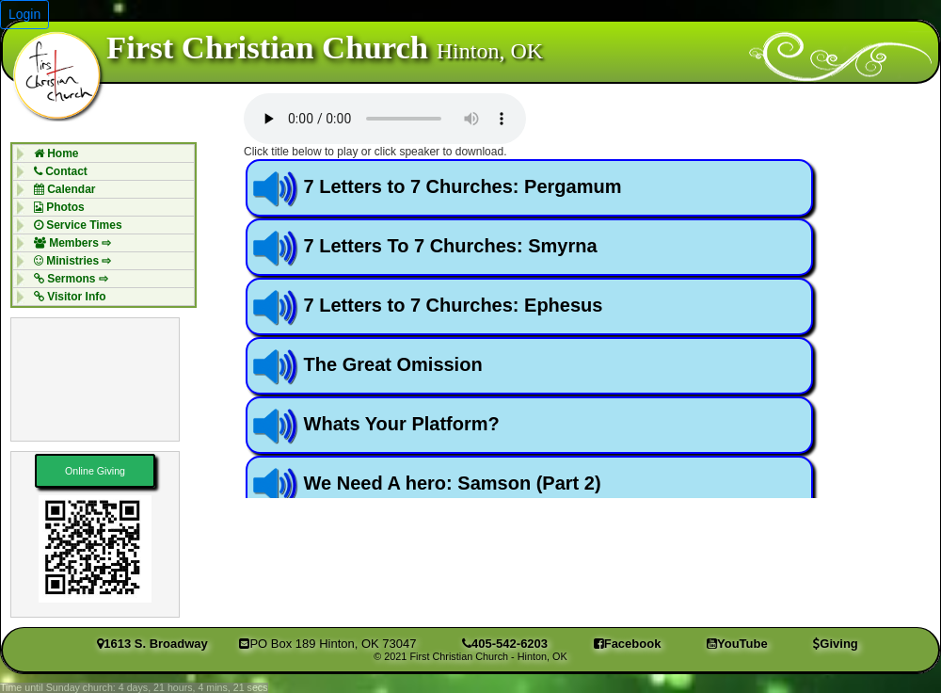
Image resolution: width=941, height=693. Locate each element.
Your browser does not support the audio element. (385, 118)
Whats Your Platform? (402, 423)
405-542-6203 (505, 644)
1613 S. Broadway (152, 644)
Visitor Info (65, 296)
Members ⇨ (67, 243)
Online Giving (95, 470)
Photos (54, 207)
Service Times (73, 225)
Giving (835, 644)
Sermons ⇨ (66, 278)
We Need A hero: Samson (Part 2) (452, 483)
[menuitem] (103, 153)
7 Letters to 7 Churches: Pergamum (463, 186)
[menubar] (103, 225)
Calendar (60, 189)
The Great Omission (393, 364)
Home (51, 153)
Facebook (628, 644)
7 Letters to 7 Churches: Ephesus (453, 305)
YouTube (737, 644)
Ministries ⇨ (68, 260)
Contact (56, 171)
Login (24, 14)
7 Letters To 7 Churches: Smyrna (451, 245)
